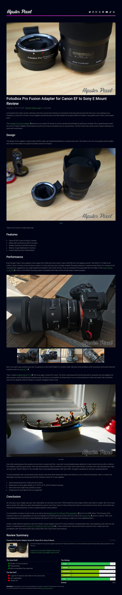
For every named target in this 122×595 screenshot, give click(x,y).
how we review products (46, 588)
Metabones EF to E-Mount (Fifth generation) (62, 513)
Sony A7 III (24, 369)
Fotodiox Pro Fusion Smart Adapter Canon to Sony (45, 550)
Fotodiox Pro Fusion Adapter (20, 123)
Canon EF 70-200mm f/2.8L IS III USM (40, 526)
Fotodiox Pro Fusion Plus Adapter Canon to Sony (44, 552)
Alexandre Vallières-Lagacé (33, 108)
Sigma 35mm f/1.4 (25, 375)
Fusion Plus (86, 516)
